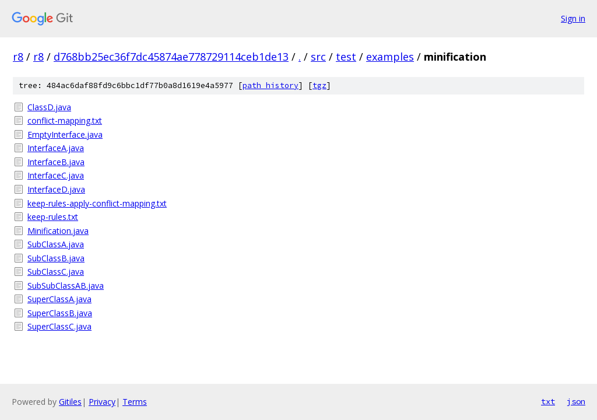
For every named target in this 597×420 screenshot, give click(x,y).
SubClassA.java (55, 244)
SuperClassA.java (59, 298)
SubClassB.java (56, 258)
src (318, 57)
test (346, 57)
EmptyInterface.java (65, 134)
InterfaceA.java (55, 147)
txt (548, 401)
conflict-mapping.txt (64, 120)
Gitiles (70, 401)
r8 (18, 57)
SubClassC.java (55, 271)
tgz (319, 85)
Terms (134, 401)
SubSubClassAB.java (65, 285)
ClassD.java (49, 107)
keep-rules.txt (52, 216)
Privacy (102, 401)
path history (270, 85)
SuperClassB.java (59, 312)
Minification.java (58, 230)
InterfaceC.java (55, 175)
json (576, 401)
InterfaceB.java (56, 161)
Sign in (573, 18)
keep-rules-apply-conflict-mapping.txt (97, 203)
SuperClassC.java (59, 326)
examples (390, 57)
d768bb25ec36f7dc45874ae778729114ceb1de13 (171, 57)
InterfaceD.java (56, 189)
